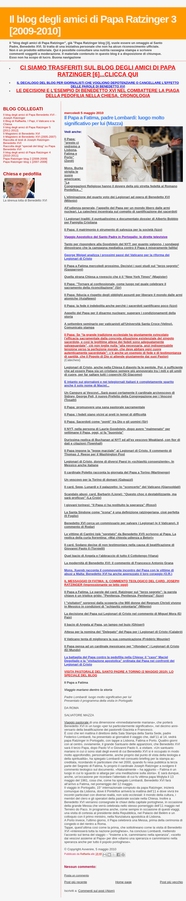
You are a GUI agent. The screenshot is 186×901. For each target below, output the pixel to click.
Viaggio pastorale (76, 722)
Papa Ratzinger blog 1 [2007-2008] (25, 161)
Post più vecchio (171, 882)
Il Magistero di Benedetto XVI (21, 133)
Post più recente (75, 882)
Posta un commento (76, 875)
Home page (123, 882)
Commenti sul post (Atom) (96, 891)
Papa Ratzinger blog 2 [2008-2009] (25, 158)
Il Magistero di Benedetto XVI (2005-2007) (29, 136)
